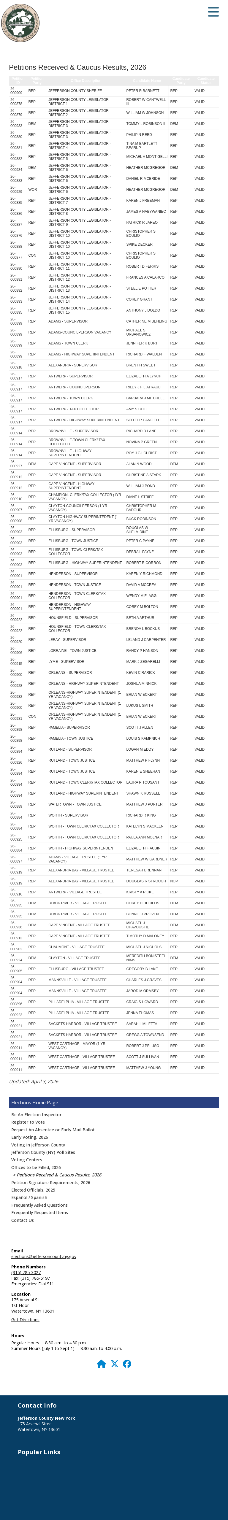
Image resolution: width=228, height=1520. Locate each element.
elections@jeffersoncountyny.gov (43, 1256)
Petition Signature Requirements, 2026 (50, 1182)
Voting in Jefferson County (38, 1145)
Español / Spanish (29, 1197)
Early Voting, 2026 (29, 1137)
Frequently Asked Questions (39, 1205)
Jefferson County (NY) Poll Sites (43, 1152)
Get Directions (25, 1319)
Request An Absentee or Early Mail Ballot (53, 1130)
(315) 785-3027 (26, 1272)
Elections (21, 1102)
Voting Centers (26, 1159)
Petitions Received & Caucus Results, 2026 (59, 1175)
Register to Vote (28, 1122)
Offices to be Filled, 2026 (36, 1167)
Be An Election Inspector (36, 1114)
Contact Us (22, 1220)
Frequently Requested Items (39, 1212)
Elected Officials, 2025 (33, 1190)
